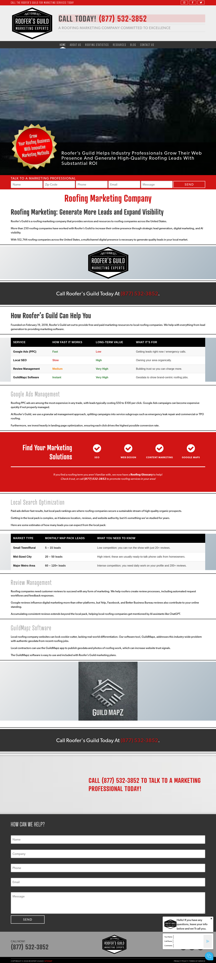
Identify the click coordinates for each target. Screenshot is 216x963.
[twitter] (201, 2)
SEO (97, 457)
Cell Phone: (168, 941)
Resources (119, 45)
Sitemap (48, 961)
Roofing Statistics (97, 45)
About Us (75, 45)
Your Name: (168, 937)
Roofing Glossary (141, 474)
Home (63, 45)
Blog (133, 45)
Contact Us (147, 45)
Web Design (128, 457)
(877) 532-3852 (139, 293)
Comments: (168, 946)
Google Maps (191, 457)
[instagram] (184, 2)
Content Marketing (159, 457)
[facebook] (192, 2)
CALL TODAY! (106, 19)
